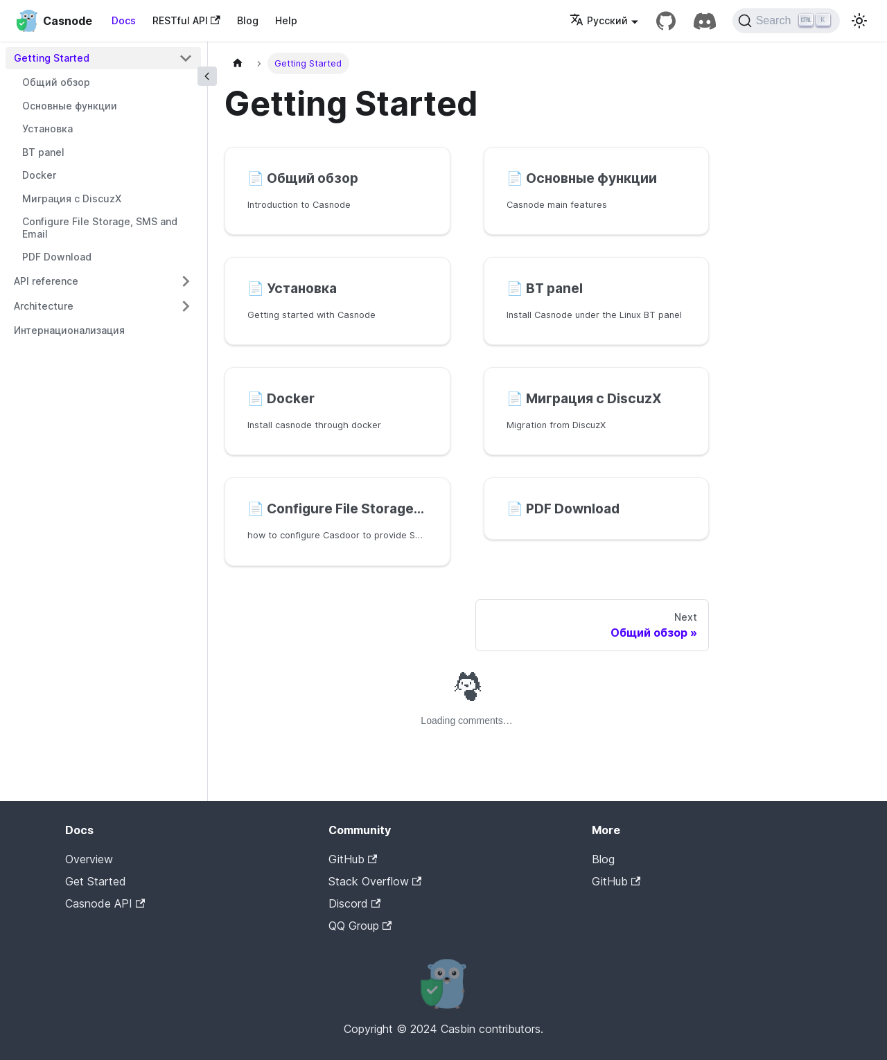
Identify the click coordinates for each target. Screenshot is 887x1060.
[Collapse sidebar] (207, 76)
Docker (39, 175)
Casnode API (105, 903)
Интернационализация (69, 330)
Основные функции (69, 106)
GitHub (352, 859)
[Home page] (238, 63)
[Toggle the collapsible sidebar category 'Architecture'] (185, 306)
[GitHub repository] (666, 21)
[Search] (786, 20)
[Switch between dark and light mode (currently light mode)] (859, 21)
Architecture (43, 306)
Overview (89, 859)
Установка (47, 128)
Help (286, 20)
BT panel (43, 152)
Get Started (95, 881)
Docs (124, 20)
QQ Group (360, 926)
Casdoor (651, 902)
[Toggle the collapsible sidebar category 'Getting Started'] (185, 58)
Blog (247, 20)
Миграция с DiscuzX (71, 198)
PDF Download (56, 257)
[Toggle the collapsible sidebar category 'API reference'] (185, 281)
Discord (354, 903)
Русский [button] (599, 20)
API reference (46, 281)
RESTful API (186, 20)
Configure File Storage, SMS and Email (99, 227)
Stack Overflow (374, 881)
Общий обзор (56, 82)
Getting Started (51, 58)
